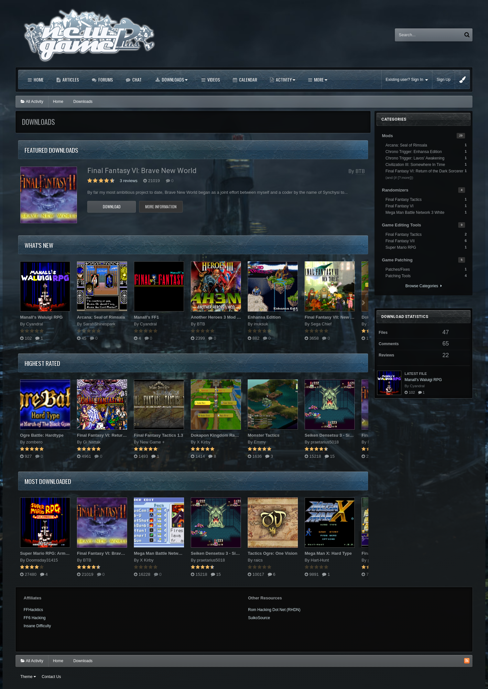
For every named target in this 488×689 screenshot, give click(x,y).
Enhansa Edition (264, 317)
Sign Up (443, 79)
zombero (34, 442)
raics (258, 560)
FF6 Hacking (35, 618)
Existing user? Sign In (407, 79)
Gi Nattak (92, 442)
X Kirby (204, 442)
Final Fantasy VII (426, 240)
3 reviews (128, 180)
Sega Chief (321, 324)
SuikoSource (259, 618)
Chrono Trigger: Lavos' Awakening (426, 157)
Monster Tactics (263, 435)
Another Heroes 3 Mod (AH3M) (221, 317)
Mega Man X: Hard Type (328, 553)
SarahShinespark (99, 324)
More (320, 79)
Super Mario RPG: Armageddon (51, 553)
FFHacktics (33, 609)
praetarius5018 (325, 442)
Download (112, 206)
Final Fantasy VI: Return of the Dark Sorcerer (122, 435)
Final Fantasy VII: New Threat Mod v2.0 (343, 317)
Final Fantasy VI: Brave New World (142, 171)
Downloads (174, 79)
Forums (105, 79)
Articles (70, 79)
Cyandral (34, 324)
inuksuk (261, 324)
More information (161, 206)
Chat (136, 79)
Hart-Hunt (320, 560)
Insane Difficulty (37, 626)
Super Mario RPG (426, 247)
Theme (28, 676)
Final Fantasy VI (426, 205)
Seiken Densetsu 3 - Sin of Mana (337, 435)
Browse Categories (423, 286)
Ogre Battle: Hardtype (41, 435)
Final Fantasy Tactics (426, 199)
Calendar (247, 79)
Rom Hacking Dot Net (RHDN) (274, 609)
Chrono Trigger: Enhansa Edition (426, 151)
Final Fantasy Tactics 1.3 (158, 435)
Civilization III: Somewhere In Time (426, 164)
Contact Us (51, 676)
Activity (285, 79)
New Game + (152, 442)
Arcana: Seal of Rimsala (101, 317)
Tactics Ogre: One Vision (272, 553)
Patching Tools (426, 275)
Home (38, 79)
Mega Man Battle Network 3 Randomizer (173, 553)
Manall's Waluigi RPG (41, 317)
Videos (213, 79)
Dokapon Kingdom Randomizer (222, 435)
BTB (360, 171)
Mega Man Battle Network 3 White (426, 212)
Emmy (260, 442)
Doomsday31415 (42, 560)
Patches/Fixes (426, 269)
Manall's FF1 (146, 317)
